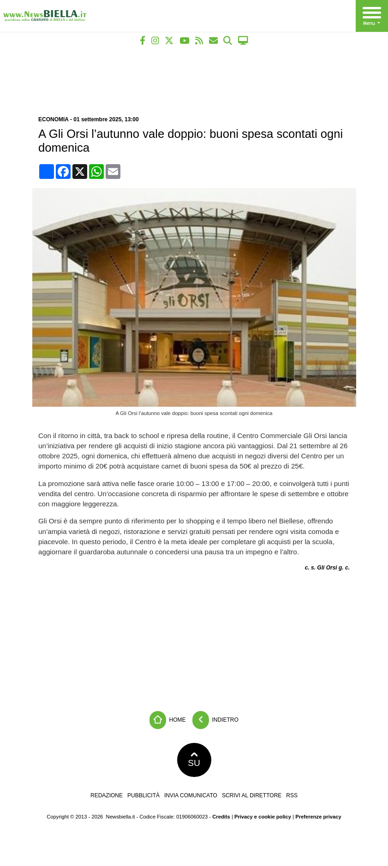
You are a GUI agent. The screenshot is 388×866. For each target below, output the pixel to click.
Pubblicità (143, 795)
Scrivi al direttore (251, 795)
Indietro (215, 720)
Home (167, 720)
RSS (292, 795)
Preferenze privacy (318, 816)
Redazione (106, 795)
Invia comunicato (190, 795)
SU (194, 760)
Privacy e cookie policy (262, 816)
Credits (221, 816)
